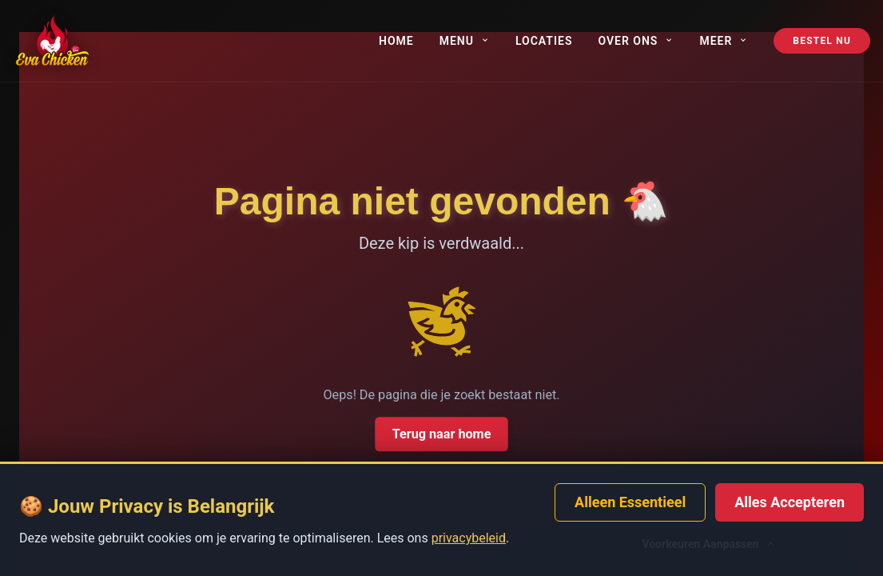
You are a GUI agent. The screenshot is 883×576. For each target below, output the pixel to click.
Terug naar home (441, 434)
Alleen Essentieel (630, 502)
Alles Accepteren (789, 502)
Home (396, 40)
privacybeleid (469, 538)
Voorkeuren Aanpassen (709, 544)
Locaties (544, 40)
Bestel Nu (822, 40)
